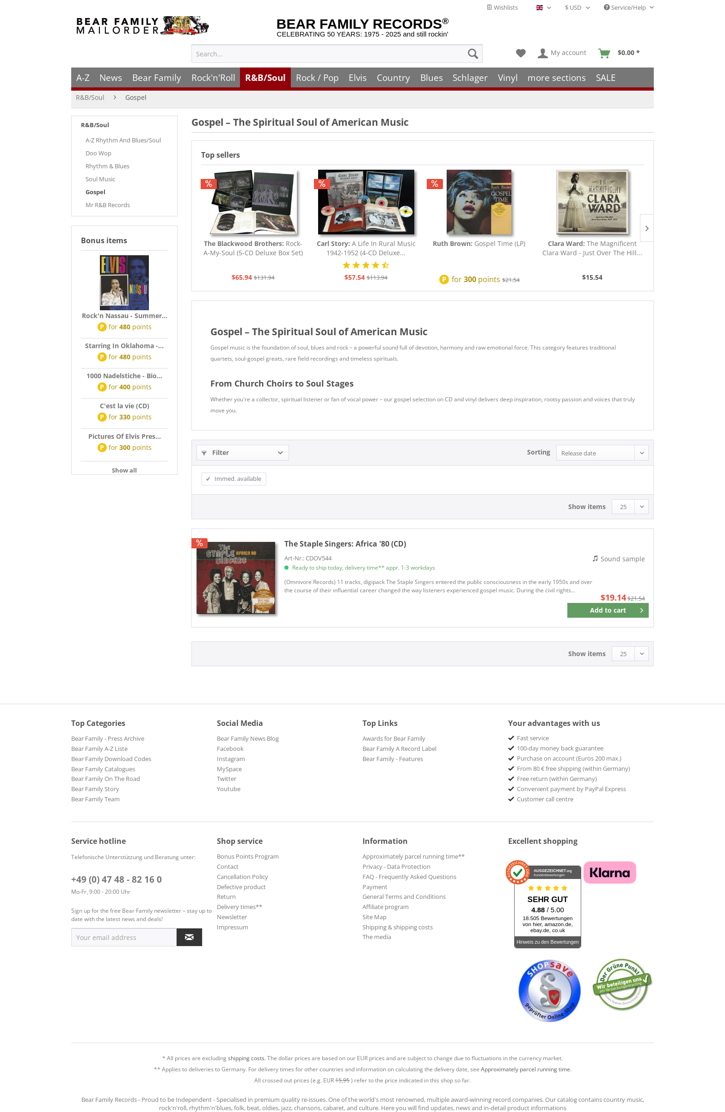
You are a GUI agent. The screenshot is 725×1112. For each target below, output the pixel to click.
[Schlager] (470, 77)
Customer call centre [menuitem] (545, 799)
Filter (215, 452)
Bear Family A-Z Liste (99, 748)
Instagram (231, 759)
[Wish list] (520, 53)
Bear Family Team (95, 799)
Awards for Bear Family (393, 738)
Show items (587, 506)
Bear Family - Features (392, 759)
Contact (228, 866)
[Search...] (337, 53)
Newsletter (232, 917)
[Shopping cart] (622, 53)
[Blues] (431, 77)
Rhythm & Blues (107, 166)
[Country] (393, 77)
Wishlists (502, 7)
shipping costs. (247, 1058)
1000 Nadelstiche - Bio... (124, 375)
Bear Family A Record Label (399, 748)
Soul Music (100, 179)
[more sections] (557, 77)
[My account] (562, 53)
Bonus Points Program (248, 856)
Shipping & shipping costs (397, 927)
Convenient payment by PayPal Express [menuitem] (571, 789)
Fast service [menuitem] (533, 738)
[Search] (473, 53)
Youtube (228, 789)
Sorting (538, 452)
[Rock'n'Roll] (213, 77)
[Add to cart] (608, 610)
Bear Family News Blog (248, 738)
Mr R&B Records (108, 205)
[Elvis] (358, 77)
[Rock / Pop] (317, 77)
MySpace (229, 769)
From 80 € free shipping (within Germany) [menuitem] (573, 768)
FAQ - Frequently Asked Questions (409, 876)
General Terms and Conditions (404, 896)
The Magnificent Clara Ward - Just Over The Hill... (592, 248)
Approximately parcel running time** (413, 856)
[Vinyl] (508, 77)
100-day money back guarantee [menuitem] (560, 748)
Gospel (95, 192)
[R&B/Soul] (265, 77)
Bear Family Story (95, 789)
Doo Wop (98, 153)
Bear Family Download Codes (111, 759)
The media (376, 937)
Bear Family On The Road (105, 778)
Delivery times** (239, 907)
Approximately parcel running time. (526, 1069)
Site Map (374, 917)
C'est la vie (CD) (124, 405)
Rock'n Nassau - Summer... (124, 315)
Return (226, 896)
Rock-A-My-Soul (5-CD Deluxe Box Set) (253, 248)
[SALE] (606, 77)
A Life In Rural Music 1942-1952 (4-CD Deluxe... (366, 248)
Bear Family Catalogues (103, 769)
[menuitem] (337, 53)
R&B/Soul (95, 125)
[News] (111, 77)
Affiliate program (385, 907)
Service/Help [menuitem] (625, 7)
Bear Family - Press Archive (107, 738)
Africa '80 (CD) (345, 544)
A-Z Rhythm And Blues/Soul (123, 140)
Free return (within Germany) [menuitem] (557, 778)
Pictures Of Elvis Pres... (124, 436)
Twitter (226, 778)
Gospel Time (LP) (479, 243)
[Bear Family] (156, 77)
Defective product (241, 887)
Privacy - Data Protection (396, 866)
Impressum (232, 927)
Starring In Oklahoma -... (124, 345)
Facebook (230, 748)
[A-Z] (83, 77)
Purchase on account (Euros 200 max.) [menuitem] (569, 758)
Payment (374, 887)
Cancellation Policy (242, 876)
